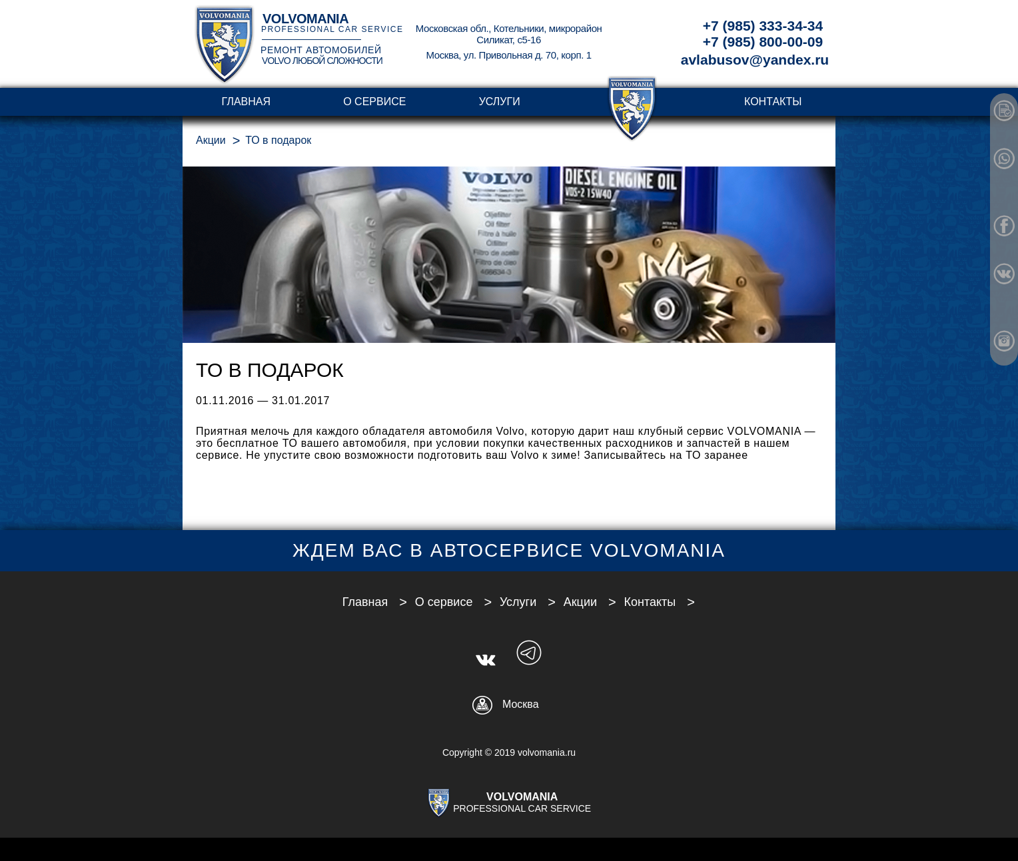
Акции (211, 140)
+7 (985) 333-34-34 (763, 25)
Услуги (499, 101)
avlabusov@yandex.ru (755, 59)
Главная (246, 101)
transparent (632, 101)
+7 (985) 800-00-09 (763, 41)
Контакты (772, 101)
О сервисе (374, 101)
